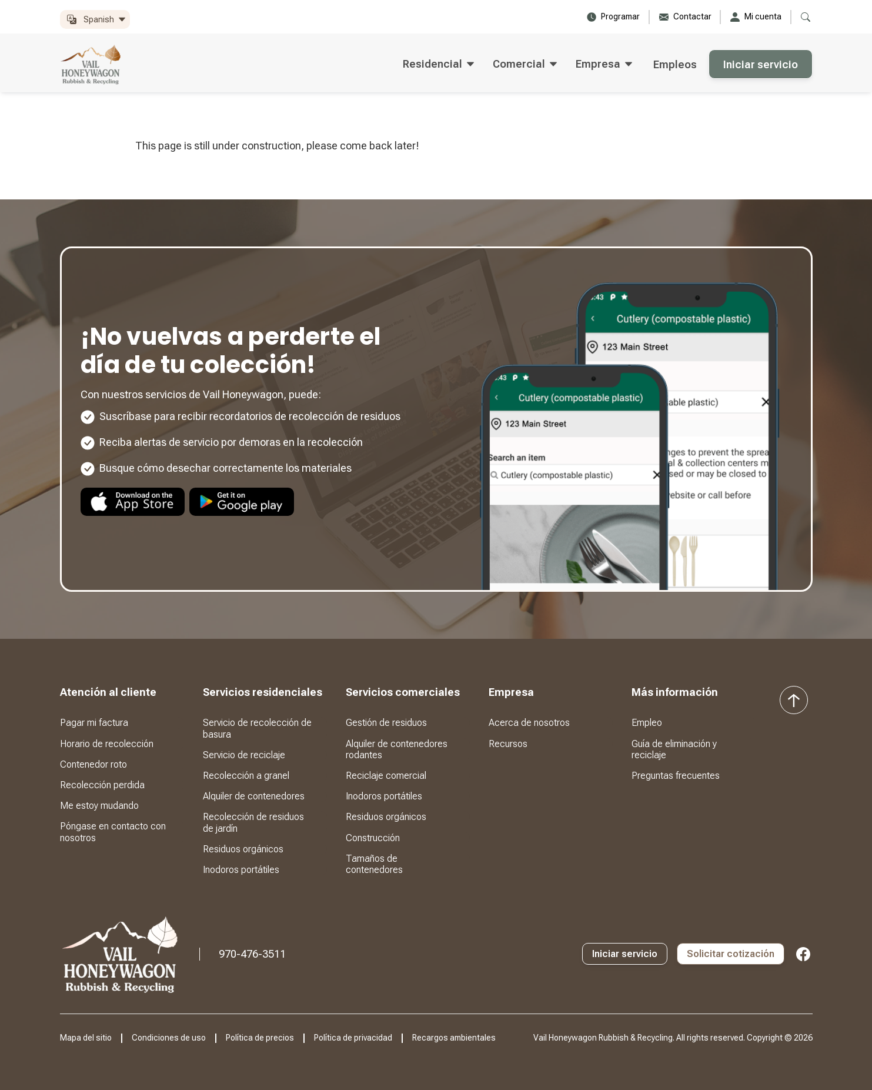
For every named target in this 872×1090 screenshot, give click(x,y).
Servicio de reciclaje (244, 755)
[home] (91, 64)
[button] (95, 19)
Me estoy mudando (99, 805)
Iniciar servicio (760, 64)
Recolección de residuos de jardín (253, 822)
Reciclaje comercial (386, 775)
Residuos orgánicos (243, 849)
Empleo (647, 722)
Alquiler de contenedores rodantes (396, 749)
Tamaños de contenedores (374, 864)
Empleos (675, 64)
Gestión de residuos (386, 722)
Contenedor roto (93, 764)
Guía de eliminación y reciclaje (674, 749)
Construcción (373, 838)
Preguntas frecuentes (676, 775)
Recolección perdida (102, 785)
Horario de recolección (106, 743)
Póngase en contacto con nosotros (113, 832)
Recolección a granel (246, 775)
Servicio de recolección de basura (257, 728)
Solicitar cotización (730, 953)
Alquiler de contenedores (254, 796)
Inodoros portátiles (241, 869)
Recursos (508, 743)
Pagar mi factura (94, 722)
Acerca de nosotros (529, 722)
